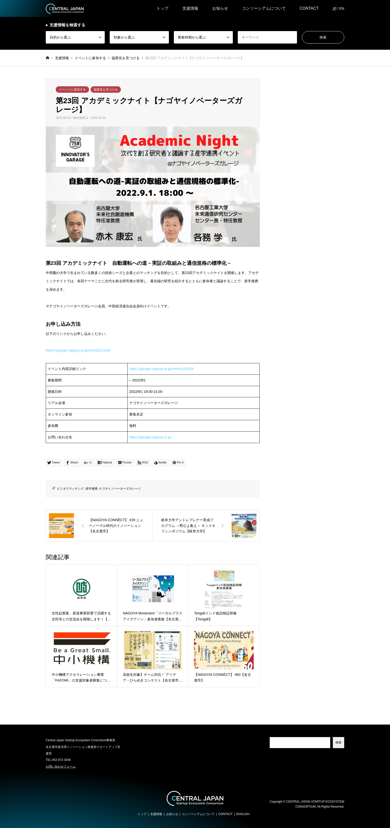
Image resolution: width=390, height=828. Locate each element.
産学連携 (92, 488)
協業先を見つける (106, 89)
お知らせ (220, 8)
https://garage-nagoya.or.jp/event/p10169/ (78, 350)
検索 (338, 742)
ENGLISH (242, 814)
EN (342, 8)
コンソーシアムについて (264, 8)
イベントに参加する (72, 89)
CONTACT (309, 8)
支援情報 (190, 8)
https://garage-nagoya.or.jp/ (150, 437)
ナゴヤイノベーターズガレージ (120, 488)
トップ (162, 8)
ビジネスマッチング (70, 488)
